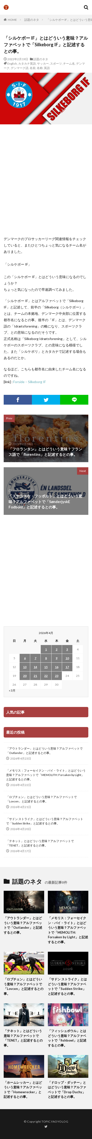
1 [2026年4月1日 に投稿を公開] (46, 649)
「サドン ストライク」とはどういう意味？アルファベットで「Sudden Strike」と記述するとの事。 (44, 821)
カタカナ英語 (27, 63)
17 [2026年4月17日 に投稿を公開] (67, 667)
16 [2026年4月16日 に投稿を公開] (56, 667)
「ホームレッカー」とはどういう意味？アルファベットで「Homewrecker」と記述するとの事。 (23, 1089)
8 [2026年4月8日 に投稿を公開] (46, 658)
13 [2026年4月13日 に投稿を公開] (24, 667)
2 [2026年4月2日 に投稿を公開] (56, 649)
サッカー (43, 63)
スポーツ (56, 63)
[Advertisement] (46, 180)
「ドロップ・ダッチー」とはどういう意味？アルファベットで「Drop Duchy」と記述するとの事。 (67, 1089)
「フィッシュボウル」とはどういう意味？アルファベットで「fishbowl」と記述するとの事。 (67, 1038)
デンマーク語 (19, 68)
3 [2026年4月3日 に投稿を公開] (67, 649)
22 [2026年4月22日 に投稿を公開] (46, 676)
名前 (33, 68)
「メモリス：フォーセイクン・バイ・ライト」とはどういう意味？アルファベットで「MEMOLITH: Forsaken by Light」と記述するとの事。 (46, 775)
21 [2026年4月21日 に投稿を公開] (35, 676)
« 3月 (12, 690)
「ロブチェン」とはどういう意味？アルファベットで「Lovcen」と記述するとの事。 (41, 799)
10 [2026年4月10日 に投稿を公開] (67, 658)
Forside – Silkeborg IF (29, 382)
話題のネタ (31, 20)
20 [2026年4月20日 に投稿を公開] (24, 676)
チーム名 (69, 63)
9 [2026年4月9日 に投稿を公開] (56, 658)
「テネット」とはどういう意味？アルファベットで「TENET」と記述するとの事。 (40, 843)
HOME (12, 20)
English (12, 63)
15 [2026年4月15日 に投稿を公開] (46, 667)
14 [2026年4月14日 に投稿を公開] (35, 667)
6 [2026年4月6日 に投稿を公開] (25, 658)
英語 (47, 68)
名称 (40, 68)
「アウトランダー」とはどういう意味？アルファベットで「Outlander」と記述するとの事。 (44, 751)
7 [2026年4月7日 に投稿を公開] (35, 658)
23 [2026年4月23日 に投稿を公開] (56, 676)
